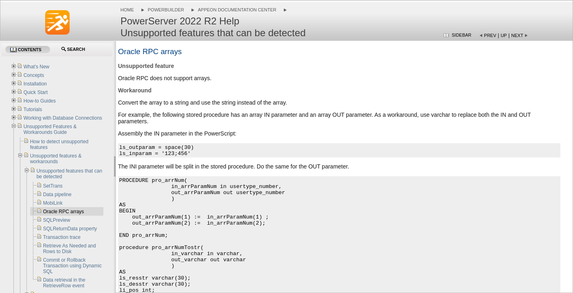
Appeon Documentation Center (237, 9)
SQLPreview (56, 220)
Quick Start (36, 92)
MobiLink (53, 203)
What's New (37, 67)
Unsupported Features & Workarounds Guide (50, 129)
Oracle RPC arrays (63, 211)
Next (517, 35)
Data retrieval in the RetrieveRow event (64, 283)
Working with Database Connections (63, 118)
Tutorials (33, 109)
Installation (35, 84)
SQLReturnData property (70, 229)
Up (504, 35)
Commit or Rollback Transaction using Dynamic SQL (72, 265)
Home (127, 9)
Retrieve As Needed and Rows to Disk (69, 248)
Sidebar (461, 35)
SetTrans (53, 186)
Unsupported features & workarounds (56, 158)
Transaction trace (62, 237)
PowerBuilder (166, 9)
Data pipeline (57, 194)
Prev (490, 35)
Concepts (34, 75)
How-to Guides (40, 101)
